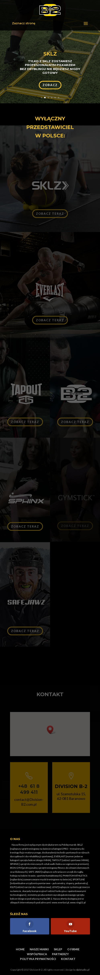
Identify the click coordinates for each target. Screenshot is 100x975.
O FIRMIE (73, 949)
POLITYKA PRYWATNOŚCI (38, 959)
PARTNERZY (60, 954)
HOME (20, 949)
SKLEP (58, 949)
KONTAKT (68, 959)
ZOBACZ (50, 85)
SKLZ (50, 54)
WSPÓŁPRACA (37, 954)
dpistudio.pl (82, 969)
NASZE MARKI (39, 949)
